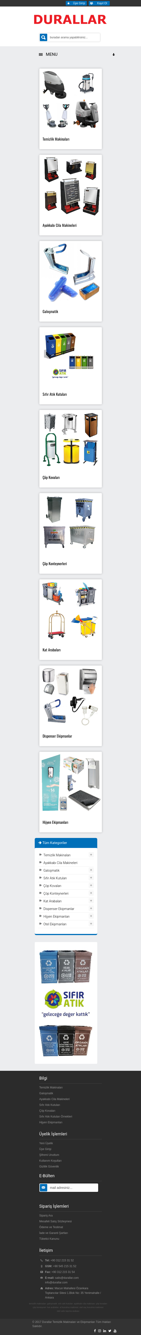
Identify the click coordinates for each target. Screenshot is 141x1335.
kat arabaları (53, 1307)
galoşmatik (52, 1303)
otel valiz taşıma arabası (68, 1311)
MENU (77, 54)
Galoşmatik (52, 870)
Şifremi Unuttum (49, 1155)
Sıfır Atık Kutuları (55, 878)
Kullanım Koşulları (50, 1160)
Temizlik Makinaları (57, 855)
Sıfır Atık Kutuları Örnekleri (55, 1116)
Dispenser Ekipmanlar (59, 909)
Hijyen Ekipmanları (57, 916)
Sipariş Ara (46, 1215)
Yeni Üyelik (46, 1143)
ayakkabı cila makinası (84, 1303)
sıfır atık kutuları (65, 1303)
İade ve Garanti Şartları (53, 1233)
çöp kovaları (101, 1303)
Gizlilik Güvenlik (49, 1166)
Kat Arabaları (53, 901)
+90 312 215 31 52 (62, 1260)
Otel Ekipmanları (55, 924)
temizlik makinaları (37, 1303)
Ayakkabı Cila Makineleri (61, 863)
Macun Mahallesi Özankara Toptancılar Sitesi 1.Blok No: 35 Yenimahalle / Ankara (73, 1293)
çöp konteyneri (39, 1307)
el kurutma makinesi (69, 1307)
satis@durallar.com (67, 1277)
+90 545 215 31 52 (64, 1266)
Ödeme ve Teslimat (51, 1227)
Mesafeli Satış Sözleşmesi (55, 1221)
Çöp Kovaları (52, 886)
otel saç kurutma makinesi (91, 1307)
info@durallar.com (56, 1282)
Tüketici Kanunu (49, 1238)
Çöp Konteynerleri (56, 893)
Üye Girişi (45, 1149)
